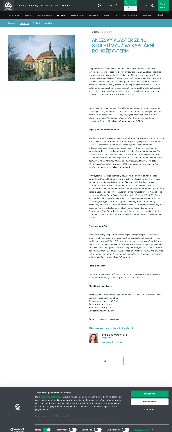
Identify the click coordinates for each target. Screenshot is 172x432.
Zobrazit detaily (142, 427)
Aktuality (24, 23)
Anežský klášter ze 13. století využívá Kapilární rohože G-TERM (123, 45)
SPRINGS (147, 15)
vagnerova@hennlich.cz (112, 342)
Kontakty (48, 23)
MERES (107, 15)
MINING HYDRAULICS (126, 15)
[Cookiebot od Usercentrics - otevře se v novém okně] (17, 427)
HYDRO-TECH (77, 15)
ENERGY (28, 15)
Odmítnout (149, 406)
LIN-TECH (93, 15)
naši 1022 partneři (49, 394)
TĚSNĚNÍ (161, 15)
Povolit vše (149, 391)
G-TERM (61, 15)
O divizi (36, 23)
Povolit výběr (149, 398)
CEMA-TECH (13, 15)
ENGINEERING (45, 15)
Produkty (12, 23)
